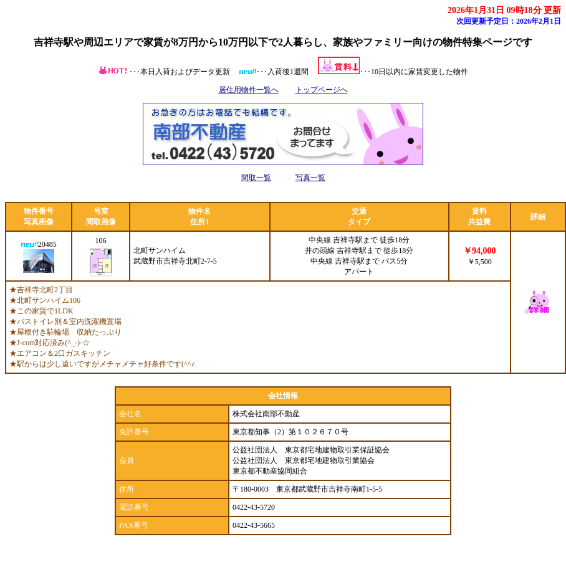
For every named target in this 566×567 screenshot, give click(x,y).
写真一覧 (310, 177)
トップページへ (321, 89)
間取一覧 (256, 177)
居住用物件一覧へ (249, 89)
